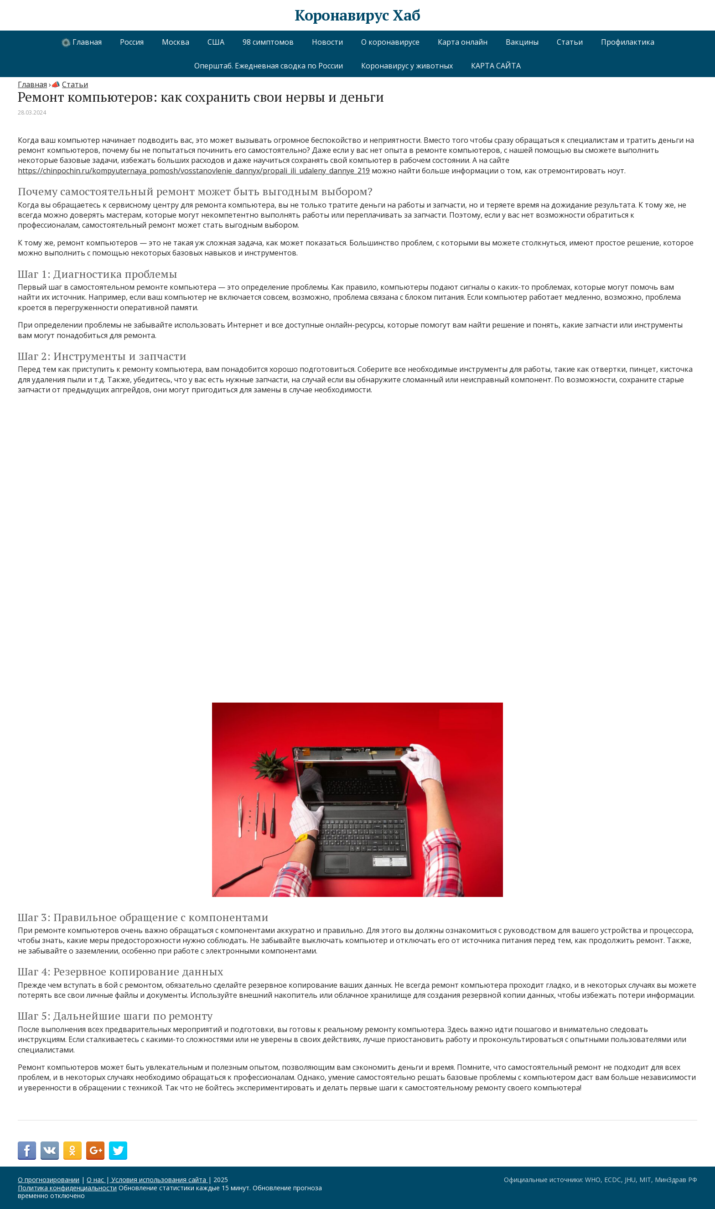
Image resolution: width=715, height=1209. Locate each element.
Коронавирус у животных (407, 66)
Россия (132, 42)
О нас (96, 1179)
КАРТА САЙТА (496, 66)
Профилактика (627, 42)
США (215, 42)
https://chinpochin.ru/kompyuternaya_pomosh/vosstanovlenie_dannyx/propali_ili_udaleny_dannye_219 (194, 171)
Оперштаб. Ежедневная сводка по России (268, 66)
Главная (81, 42)
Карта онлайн (462, 42)
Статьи (570, 42)
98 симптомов (268, 42)
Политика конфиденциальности (67, 1187)
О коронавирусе (390, 42)
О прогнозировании (48, 1179)
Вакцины (522, 42)
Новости (327, 42)
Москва (175, 42)
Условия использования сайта (158, 1179)
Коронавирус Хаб (357, 15)
